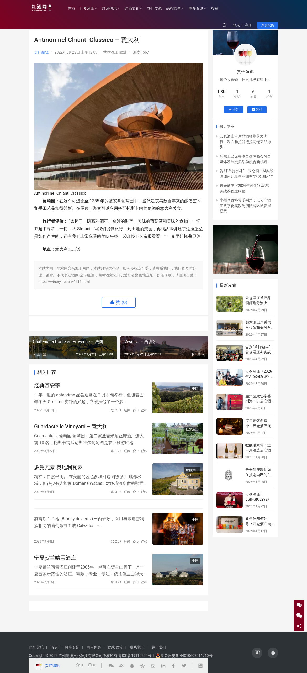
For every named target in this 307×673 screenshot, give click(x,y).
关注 (233, 110)
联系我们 (137, 647)
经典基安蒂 (47, 386)
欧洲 (123, 52)
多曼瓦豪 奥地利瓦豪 (58, 471)
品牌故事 (179, 8)
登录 (236, 25)
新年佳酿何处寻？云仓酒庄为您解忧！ (258, 524)
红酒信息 (115, 8)
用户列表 (93, 647)
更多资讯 (201, 8)
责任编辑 (41, 52)
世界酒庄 (92, 8)
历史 (54, 647)
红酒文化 (137, 8)
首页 (77, 8)
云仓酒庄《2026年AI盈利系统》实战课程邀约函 (258, 376)
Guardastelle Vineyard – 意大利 (70, 429)
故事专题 (72, 647)
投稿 (220, 8)
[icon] (257, 653)
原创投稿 (267, 25)
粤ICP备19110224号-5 (136, 656)
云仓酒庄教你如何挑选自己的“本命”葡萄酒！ (258, 474)
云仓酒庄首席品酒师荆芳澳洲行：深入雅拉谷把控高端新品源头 (245, 141)
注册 (248, 25)
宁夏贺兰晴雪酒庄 (55, 567)
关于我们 (158, 647)
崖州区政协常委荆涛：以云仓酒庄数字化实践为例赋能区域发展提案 (245, 205)
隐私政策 (115, 647)
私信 (257, 110)
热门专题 (160, 8)
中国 (195, 389)
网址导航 (36, 647)
